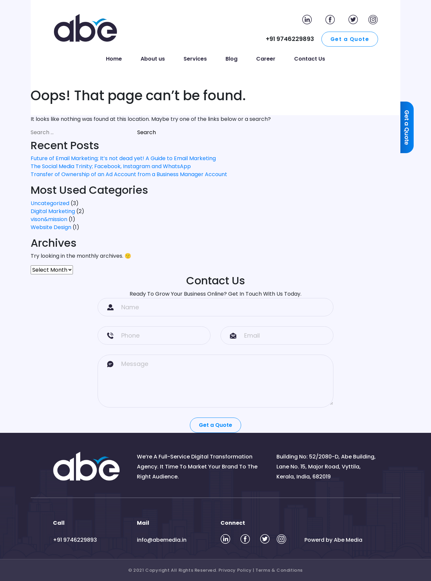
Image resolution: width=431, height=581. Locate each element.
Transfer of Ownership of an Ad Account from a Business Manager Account (129, 174)
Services (195, 59)
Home (114, 59)
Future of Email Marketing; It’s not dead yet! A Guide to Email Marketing (123, 158)
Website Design (51, 227)
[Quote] (408, 134)
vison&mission (49, 219)
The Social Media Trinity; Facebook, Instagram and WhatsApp (111, 166)
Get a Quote (349, 39)
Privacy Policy (234, 570)
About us (153, 59)
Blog (231, 59)
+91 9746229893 (75, 540)
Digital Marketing (53, 211)
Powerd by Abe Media (333, 540)
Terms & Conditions (279, 570)
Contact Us (309, 59)
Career (265, 59)
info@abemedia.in (162, 540)
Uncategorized (50, 203)
